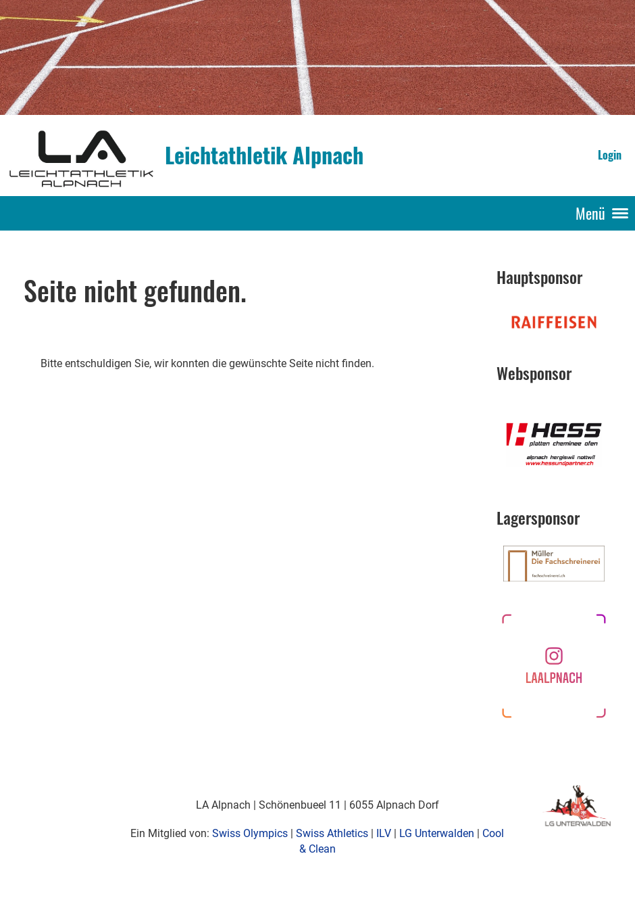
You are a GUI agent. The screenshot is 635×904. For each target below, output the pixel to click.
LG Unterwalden (436, 833)
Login (609, 155)
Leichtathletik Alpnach (264, 155)
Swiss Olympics (250, 833)
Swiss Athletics (332, 833)
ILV (383, 833)
